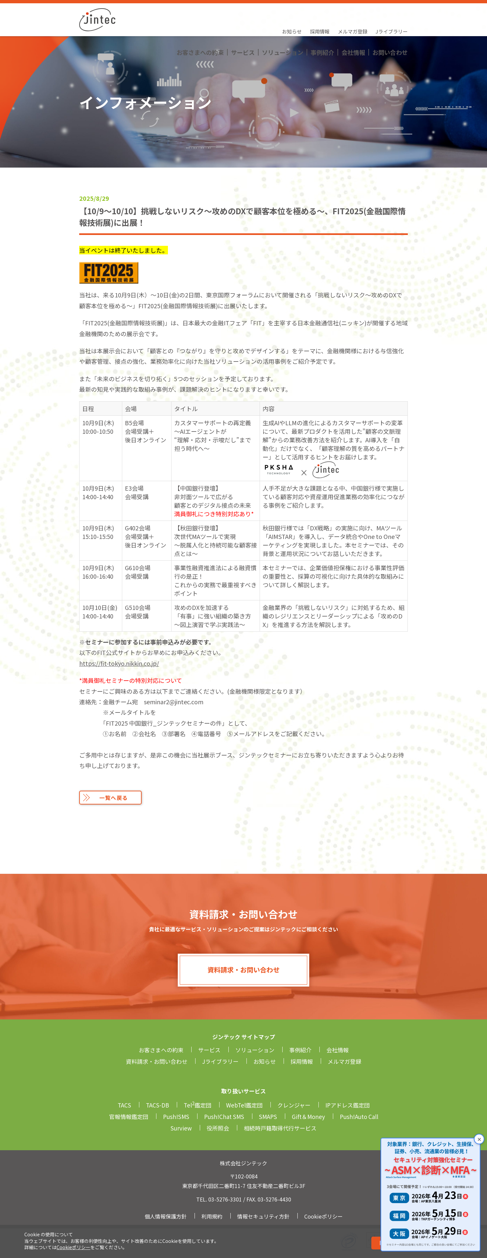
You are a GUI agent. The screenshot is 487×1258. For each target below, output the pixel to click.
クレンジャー (294, 1105)
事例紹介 (322, 24)
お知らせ (292, 11)
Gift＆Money (308, 1116)
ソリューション (282, 24)
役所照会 (218, 1128)
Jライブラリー (392, 11)
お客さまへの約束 (200, 24)
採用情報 (320, 11)
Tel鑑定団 (197, 1105)
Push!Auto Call (359, 1116)
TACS (124, 1105)
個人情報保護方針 (166, 1216)
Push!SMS (176, 1116)
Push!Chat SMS (224, 1116)
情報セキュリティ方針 (263, 1216)
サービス (243, 24)
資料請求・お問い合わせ (243, 969)
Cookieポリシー (73, 1247)
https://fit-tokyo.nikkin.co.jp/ (119, 663)
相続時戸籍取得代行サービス (280, 1128)
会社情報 (353, 24)
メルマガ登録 (352, 11)
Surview (181, 1128)
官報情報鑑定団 (128, 1116)
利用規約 (211, 1216)
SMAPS (268, 1116)
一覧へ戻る (113, 798)
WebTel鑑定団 (244, 1105)
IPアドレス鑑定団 (347, 1105)
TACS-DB (157, 1105)
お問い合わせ (390, 24)
